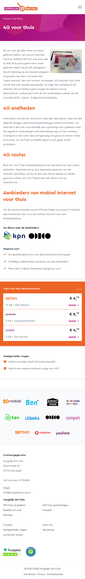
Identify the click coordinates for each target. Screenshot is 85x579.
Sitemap (8, 515)
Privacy (41, 574)
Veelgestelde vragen (15, 530)
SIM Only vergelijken (14, 505)
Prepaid (47, 510)
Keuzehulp (48, 530)
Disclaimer (30, 574)
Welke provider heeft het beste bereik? (32, 362)
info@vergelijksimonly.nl (17, 492)
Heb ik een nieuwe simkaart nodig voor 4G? (33, 368)
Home (6, 18)
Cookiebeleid (55, 574)
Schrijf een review (13, 535)
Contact (8, 525)
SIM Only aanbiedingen (55, 505)
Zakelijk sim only (12, 510)
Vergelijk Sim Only (21, 7)
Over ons (48, 525)
